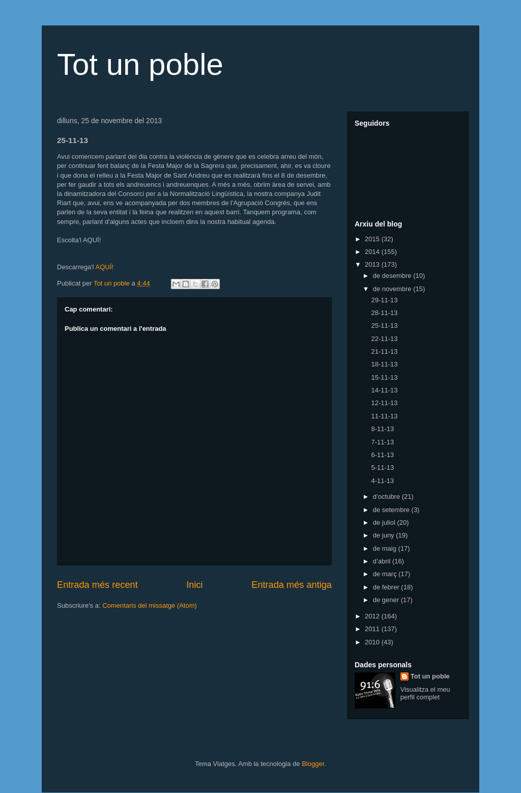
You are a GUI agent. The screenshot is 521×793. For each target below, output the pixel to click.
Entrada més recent (97, 585)
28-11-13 (384, 313)
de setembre (392, 510)
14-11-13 (384, 390)
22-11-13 (384, 339)
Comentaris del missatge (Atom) (149, 605)
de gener (387, 600)
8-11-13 (382, 429)
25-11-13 (384, 325)
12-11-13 (384, 403)
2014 (373, 252)
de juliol (385, 522)
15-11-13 (384, 377)
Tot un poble (140, 64)
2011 (373, 629)
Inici (194, 585)
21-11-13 (384, 351)
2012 (373, 616)
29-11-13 (384, 300)
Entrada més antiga (291, 585)
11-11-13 (384, 416)
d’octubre (387, 496)
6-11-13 (382, 455)
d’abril (382, 561)
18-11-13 (384, 364)
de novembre (393, 289)
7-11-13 (382, 442)
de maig (385, 548)
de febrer (387, 587)
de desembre (393, 275)
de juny (384, 535)
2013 (373, 264)
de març (386, 574)
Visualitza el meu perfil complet (425, 693)
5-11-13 (382, 467)
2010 (373, 642)
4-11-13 (382, 481)
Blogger (313, 764)
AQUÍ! (104, 267)
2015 (373, 239)
